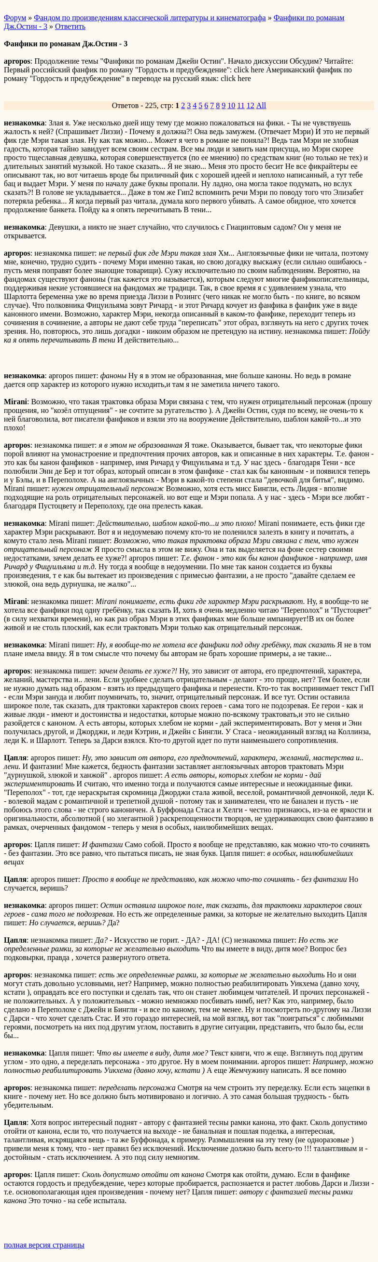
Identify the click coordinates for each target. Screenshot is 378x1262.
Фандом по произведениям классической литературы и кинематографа (150, 18)
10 (231, 105)
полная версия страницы (44, 1245)
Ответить (70, 26)
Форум (15, 18)
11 (240, 105)
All (261, 105)
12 (250, 105)
